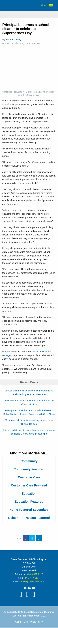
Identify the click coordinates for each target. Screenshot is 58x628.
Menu (44, 5)
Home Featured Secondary (29, 509)
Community (29, 461)
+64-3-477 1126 (35, 574)
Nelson (13, 517)
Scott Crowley (13, 39)
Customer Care (29, 477)
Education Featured (29, 501)
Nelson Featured (38, 517)
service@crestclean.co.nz (32, 581)
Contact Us (21, 622)
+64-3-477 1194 (31, 578)
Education (29, 493)
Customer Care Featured (29, 485)
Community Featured (28, 469)
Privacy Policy (35, 622)
